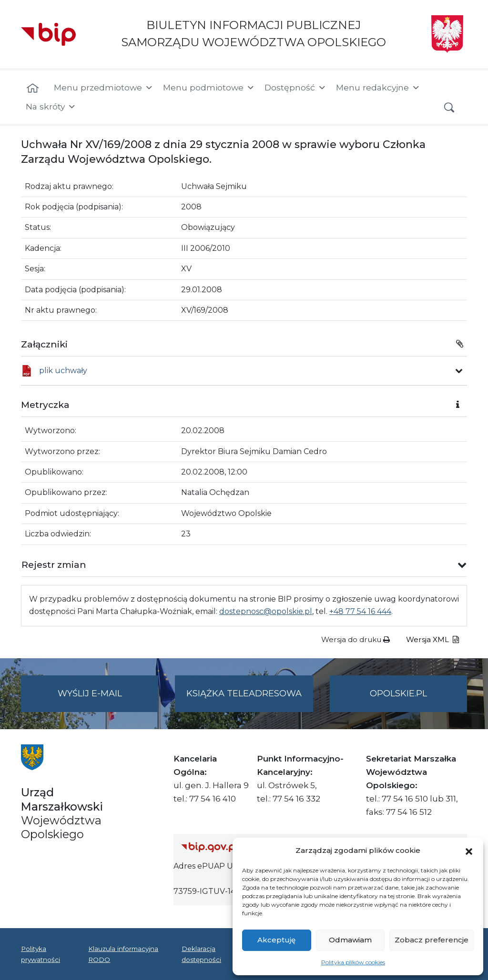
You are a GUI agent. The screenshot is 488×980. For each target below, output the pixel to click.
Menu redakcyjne (378, 87)
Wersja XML (432, 639)
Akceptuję (276, 939)
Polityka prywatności (40, 954)
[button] (469, 850)
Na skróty (51, 106)
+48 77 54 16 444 (360, 611)
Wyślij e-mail (108, 699)
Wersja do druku (355, 639)
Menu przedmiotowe (103, 87)
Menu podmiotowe (209, 87)
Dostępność (295, 87)
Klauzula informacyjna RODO (123, 954)
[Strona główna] (32, 88)
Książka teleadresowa (244, 693)
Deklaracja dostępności (201, 954)
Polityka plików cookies (353, 962)
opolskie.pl (398, 693)
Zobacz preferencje (431, 939)
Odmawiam (350, 939)
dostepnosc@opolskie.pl (265, 611)
